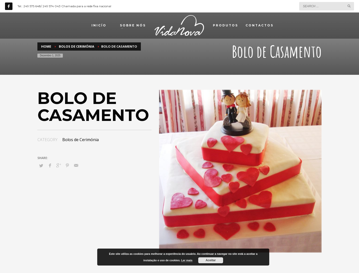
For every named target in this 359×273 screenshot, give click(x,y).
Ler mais (186, 260)
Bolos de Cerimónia (80, 139)
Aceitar (211, 260)
